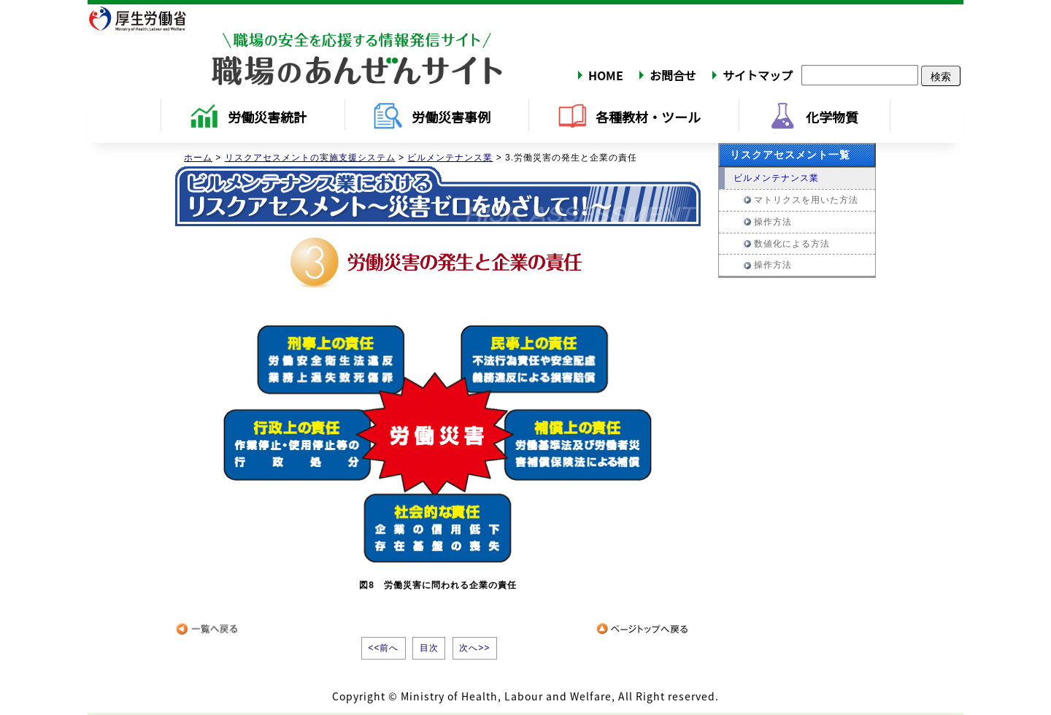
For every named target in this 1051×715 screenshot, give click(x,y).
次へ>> (474, 648)
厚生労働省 (146, 18)
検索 (941, 76)
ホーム (198, 157)
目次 (429, 648)
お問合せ (673, 75)
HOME (605, 75)
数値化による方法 (792, 244)
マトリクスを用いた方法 (806, 200)
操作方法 (773, 222)
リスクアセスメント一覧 (790, 155)
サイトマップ (758, 75)
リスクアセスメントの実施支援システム (310, 157)
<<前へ (383, 648)
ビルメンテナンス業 (450, 157)
